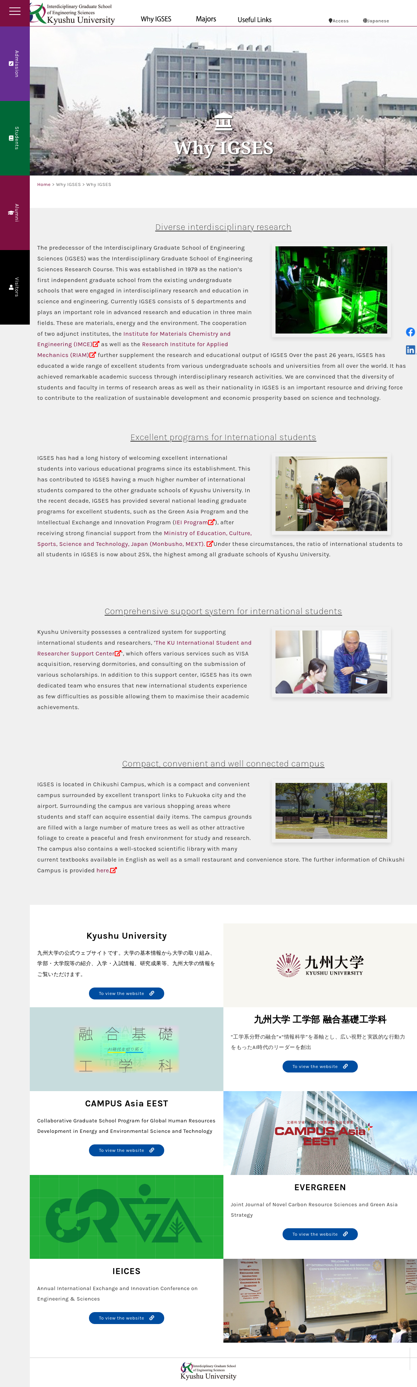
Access (339, 20)
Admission (14, 63)
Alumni (14, 212)
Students (14, 138)
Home (44, 184)
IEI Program (191, 522)
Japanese (376, 20)
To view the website (127, 993)
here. (103, 870)
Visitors (14, 287)
